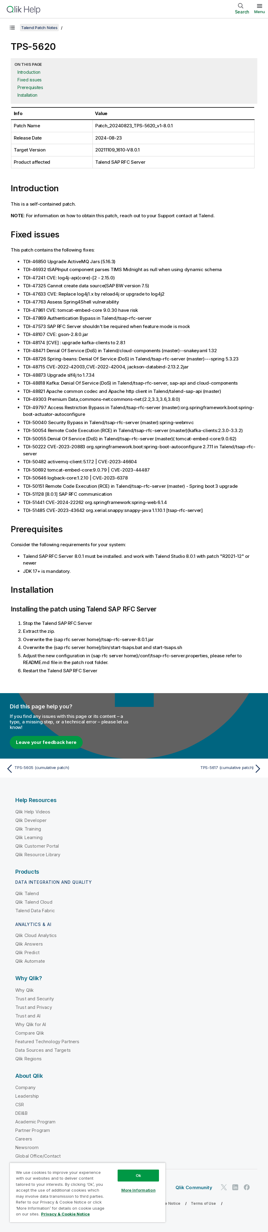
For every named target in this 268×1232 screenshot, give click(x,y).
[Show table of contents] (12, 27)
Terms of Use (203, 1203)
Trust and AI (27, 1015)
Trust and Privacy (33, 1007)
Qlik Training (28, 828)
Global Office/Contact (38, 1156)
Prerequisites (30, 87)
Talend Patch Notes (39, 27)
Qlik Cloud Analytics (36, 935)
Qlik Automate (30, 961)
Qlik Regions (28, 1058)
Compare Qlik (29, 1033)
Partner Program (32, 1130)
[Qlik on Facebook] (246, 1187)
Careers (23, 1138)
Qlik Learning (29, 837)
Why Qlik (24, 990)
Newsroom (27, 1147)
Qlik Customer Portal (37, 846)
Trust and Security (34, 998)
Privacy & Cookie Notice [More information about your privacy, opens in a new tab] (65, 1213)
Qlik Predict (27, 952)
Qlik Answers (29, 943)
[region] (87, 1192)
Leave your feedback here (46, 742)
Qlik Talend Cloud (33, 902)
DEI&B (21, 1113)
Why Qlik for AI (30, 1024)
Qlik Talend (27, 893)
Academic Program (35, 1121)
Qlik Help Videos (33, 811)
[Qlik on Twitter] (223, 1187)
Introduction (28, 72)
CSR (19, 1104)
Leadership (27, 1096)
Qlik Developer (31, 820)
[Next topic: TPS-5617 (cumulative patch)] (200, 769)
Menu (259, 11)
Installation (27, 95)
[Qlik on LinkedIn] (235, 1187)
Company (25, 1087)
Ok (138, 1175)
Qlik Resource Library (37, 854)
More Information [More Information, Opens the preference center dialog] (138, 1190)
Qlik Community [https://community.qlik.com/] (194, 1187)
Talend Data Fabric (35, 910)
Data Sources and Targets (43, 1050)
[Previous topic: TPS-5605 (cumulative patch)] (68, 769)
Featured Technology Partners (47, 1041)
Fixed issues (29, 79)
